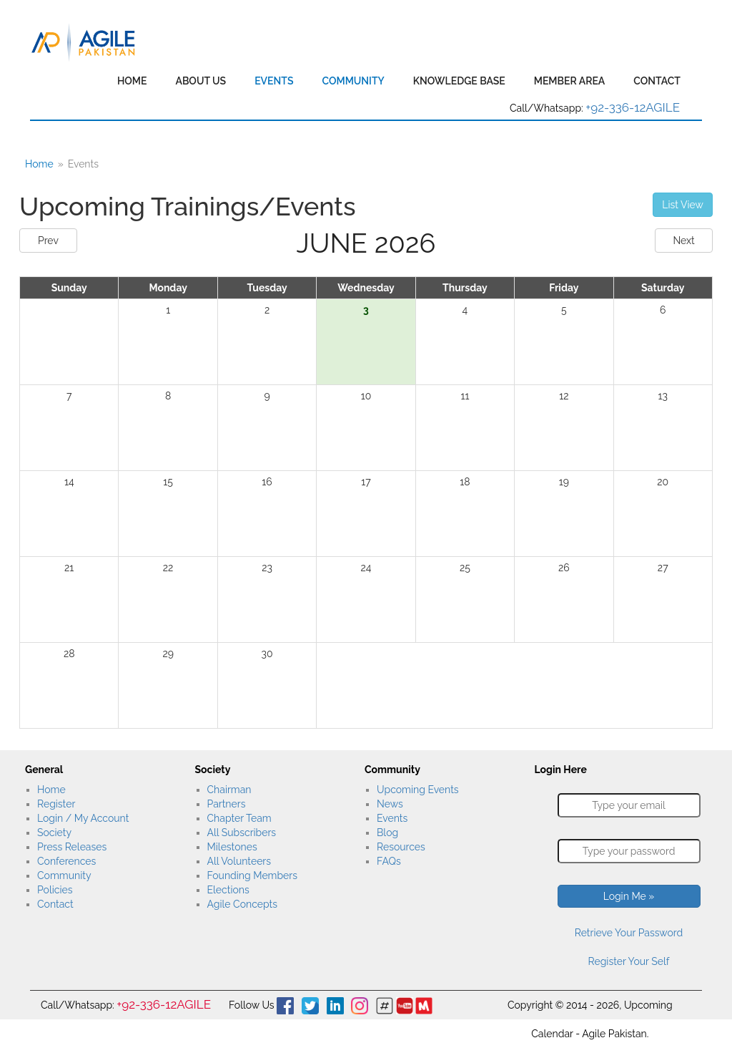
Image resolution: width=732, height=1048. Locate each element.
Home (132, 81)
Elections (228, 890)
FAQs (389, 861)
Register (56, 804)
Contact (657, 81)
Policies (54, 890)
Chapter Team (239, 818)
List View (682, 204)
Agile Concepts (242, 904)
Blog (387, 832)
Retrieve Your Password (629, 932)
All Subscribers (242, 832)
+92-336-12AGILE (632, 107)
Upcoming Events (418, 789)
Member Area (569, 81)
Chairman (229, 789)
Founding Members (252, 875)
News (390, 804)
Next (683, 240)
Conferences (66, 861)
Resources (401, 847)
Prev (48, 240)
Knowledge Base (459, 81)
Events (273, 81)
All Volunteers (239, 861)
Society (54, 832)
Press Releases (72, 847)
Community (353, 81)
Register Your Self (629, 961)
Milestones (232, 847)
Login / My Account (83, 818)
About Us (200, 81)
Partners (226, 804)
